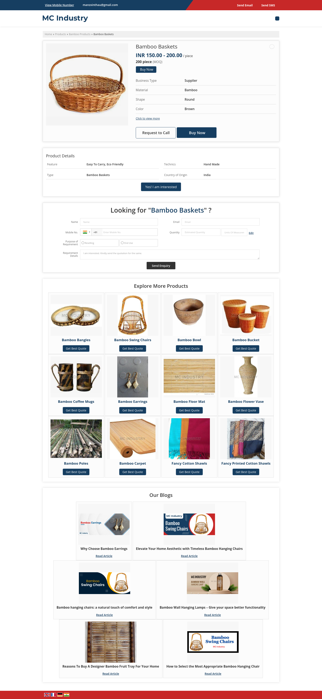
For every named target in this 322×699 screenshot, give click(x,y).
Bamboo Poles (76, 463)
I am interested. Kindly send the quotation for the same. (170, 254)
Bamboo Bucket (245, 339)
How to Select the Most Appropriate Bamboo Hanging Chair (213, 666)
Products (60, 34)
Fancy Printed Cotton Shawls (245, 463)
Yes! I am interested (161, 186)
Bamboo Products (79, 34)
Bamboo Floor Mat (189, 401)
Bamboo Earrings (132, 401)
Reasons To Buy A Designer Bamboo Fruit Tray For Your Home (110, 666)
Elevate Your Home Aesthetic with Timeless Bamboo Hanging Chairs (189, 549)
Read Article (104, 556)
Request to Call (156, 132)
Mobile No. (72, 232)
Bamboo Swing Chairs (132, 339)
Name (74, 222)
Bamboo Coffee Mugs (76, 401)
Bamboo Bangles (76, 339)
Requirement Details (70, 254)
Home (48, 34)
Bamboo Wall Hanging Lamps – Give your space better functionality (213, 607)
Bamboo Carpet (132, 463)
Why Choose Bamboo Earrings (103, 549)
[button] (59, 5)
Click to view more (148, 118)
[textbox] (234, 232)
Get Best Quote (76, 348)
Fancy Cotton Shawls (189, 463)
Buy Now (146, 69)
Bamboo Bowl (189, 339)
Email (176, 222)
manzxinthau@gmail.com (100, 5)
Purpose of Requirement (70, 243)
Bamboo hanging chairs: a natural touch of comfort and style (104, 607)
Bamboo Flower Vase (246, 401)
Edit (251, 233)
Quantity (174, 232)
